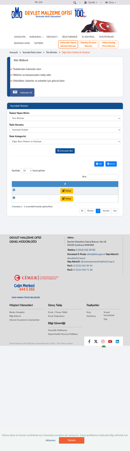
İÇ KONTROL (88, 37)
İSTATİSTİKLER (106, 37)
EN (40, 2)
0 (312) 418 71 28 (82, 318)
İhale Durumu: (16, 125)
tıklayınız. (51, 440)
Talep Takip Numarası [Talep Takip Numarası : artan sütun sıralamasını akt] (49, 185)
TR (36, 2)
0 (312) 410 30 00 (85, 298)
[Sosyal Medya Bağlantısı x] (96, 390)
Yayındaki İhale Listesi (31, 52)
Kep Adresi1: (113, 302)
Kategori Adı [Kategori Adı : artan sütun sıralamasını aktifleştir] (92, 185)
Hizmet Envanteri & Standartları (24, 368)
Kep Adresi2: (74, 310)
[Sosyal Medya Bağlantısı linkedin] (117, 390)
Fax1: (70, 314)
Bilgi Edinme (15, 364)
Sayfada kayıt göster (28, 170)
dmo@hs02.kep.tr (76, 307)
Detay (23, 204)
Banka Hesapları (17, 360)
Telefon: (71, 298)
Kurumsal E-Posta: (77, 302)
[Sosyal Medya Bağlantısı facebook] (89, 390)
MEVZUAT (52, 37)
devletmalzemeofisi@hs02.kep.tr (98, 310)
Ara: (100, 176)
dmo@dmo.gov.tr (96, 302)
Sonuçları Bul (65, 151)
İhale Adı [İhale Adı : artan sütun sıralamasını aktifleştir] (71, 185)
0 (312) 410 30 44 (82, 314)
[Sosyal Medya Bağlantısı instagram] (103, 390)
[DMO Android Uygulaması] (104, 395)
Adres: (71, 286)
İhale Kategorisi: (17, 136)
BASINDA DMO (22, 43)
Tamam (72, 440)
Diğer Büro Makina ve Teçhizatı (76, 52)
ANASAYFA (20, 37)
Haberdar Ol (22, 92)
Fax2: (70, 318)
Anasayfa (13, 52)
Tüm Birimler (51, 52)
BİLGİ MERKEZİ (69, 37)
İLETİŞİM (38, 43)
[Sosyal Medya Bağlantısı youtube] (110, 390)
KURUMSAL (36, 37)
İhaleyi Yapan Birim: (19, 113)
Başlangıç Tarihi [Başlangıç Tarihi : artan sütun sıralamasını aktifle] (108, 185)
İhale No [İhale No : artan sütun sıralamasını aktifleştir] (34, 185)
